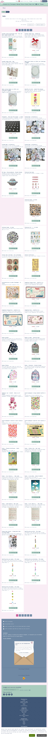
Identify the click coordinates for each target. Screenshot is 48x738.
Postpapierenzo (24, 718)
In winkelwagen (13, 54)
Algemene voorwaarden (24, 702)
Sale (38, 4)
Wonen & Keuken (24, 4)
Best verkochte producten (24, 715)
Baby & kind (31, 4)
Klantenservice (24, 699)
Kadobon (24, 723)
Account (24, 700)
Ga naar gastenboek (7, 638)
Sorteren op (30, 24)
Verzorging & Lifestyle (15, 4)
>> (30, 30)
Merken (42, 4)
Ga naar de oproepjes (24, 652)
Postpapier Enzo (6, 4)
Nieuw (4, 8)
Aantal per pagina (40, 24)
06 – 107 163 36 (24, 729)
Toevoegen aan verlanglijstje (8, 57)
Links (24, 724)
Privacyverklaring (24, 705)
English (24, 703)
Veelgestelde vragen (24, 701)
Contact (24, 704)
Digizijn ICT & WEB (42, 736)
